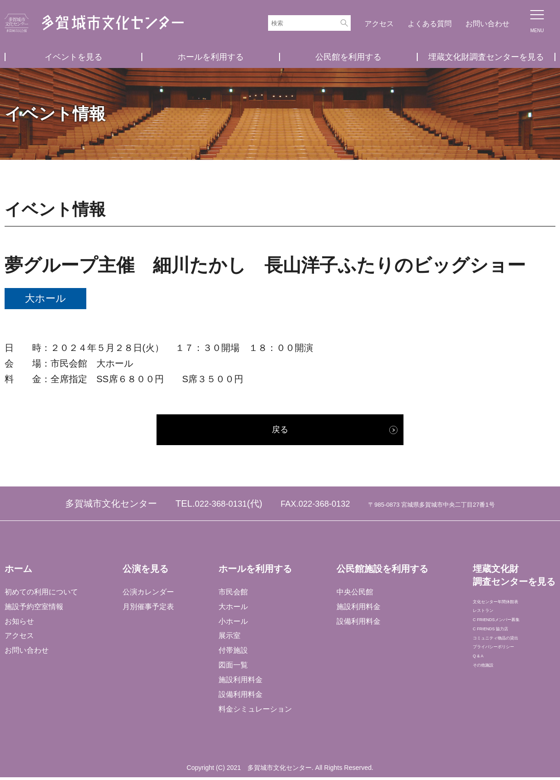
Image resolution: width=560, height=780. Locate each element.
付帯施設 (232, 653)
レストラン (490, 622)
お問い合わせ (487, 24)
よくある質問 (430, 24)
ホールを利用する (211, 57)
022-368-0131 (221, 507)
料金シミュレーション (254, 712)
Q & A (481, 696)
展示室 (229, 639)
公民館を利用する (348, 57)
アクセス (379, 24)
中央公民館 (354, 595)
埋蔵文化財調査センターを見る (486, 57)
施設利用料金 (240, 683)
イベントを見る (73, 57)
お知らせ (19, 624)
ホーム (18, 572)
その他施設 (490, 710)
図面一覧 (232, 668)
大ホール (232, 609)
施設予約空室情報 (34, 609)
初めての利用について (41, 595)
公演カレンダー (148, 595)
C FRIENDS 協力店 (504, 652)
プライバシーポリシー (508, 681)
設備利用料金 (240, 697)
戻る (280, 431)
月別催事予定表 (148, 609)
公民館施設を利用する (381, 572)
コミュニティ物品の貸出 (512, 666)
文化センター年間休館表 (512, 607)
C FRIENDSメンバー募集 (513, 637)
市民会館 (232, 595)
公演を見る (145, 572)
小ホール (232, 624)
